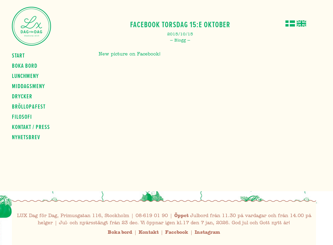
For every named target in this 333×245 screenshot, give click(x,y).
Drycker (22, 96)
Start (18, 55)
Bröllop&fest (29, 106)
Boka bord (24, 65)
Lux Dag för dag (31, 26)
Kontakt (149, 232)
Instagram (207, 232)
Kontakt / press (31, 127)
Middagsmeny (28, 86)
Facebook (176, 232)
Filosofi (22, 116)
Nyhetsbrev (26, 137)
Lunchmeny (25, 75)
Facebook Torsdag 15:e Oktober (180, 24)
